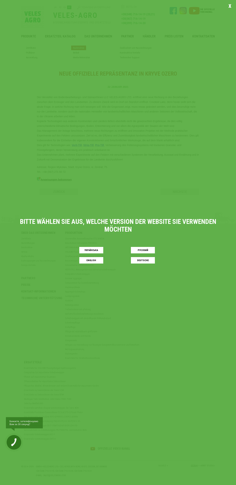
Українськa (91, 250)
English (91, 260)
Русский (143, 250)
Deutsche (143, 260)
